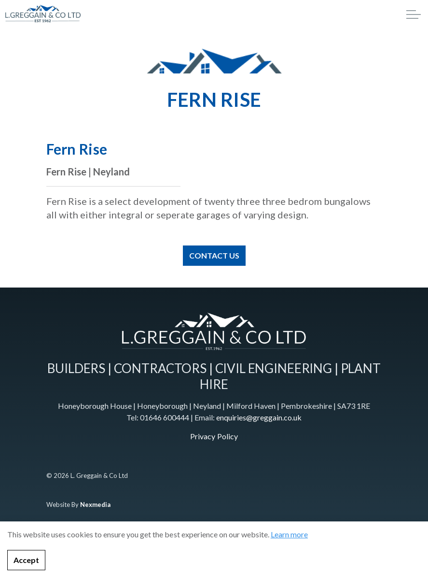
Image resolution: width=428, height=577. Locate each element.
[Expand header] (413, 14)
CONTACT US (214, 255)
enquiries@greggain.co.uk (259, 417)
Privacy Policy (213, 436)
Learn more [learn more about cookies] (289, 551)
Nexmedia (95, 504)
